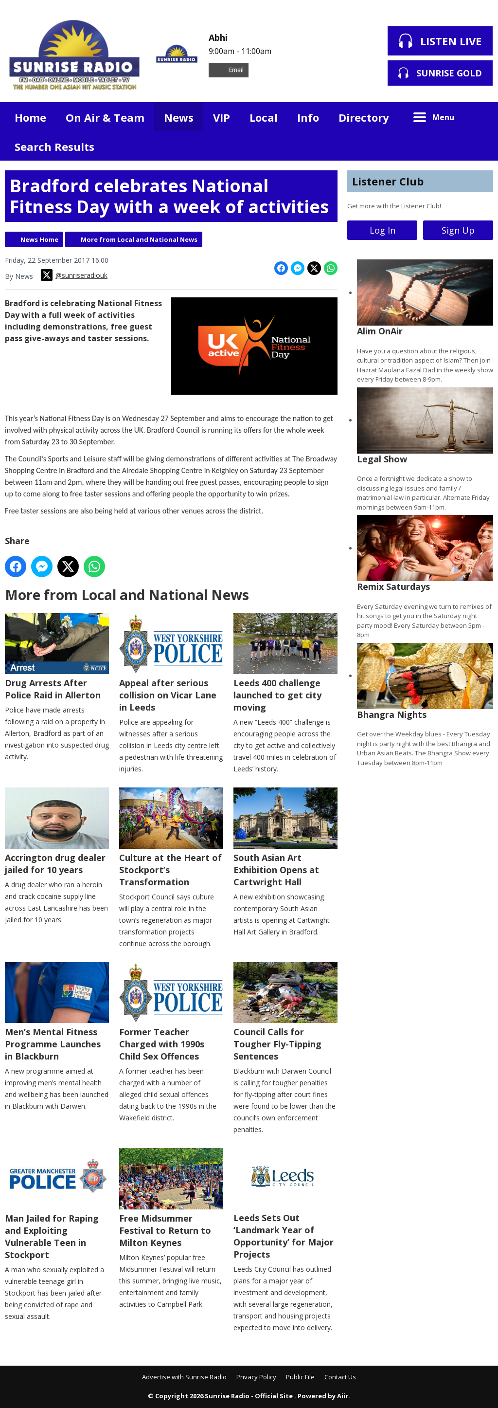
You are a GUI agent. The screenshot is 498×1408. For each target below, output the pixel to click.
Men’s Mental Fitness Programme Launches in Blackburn (57, 1012)
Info (308, 117)
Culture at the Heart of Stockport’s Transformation (171, 837)
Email (228, 70)
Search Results (54, 146)
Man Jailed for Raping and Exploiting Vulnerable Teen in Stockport (57, 1204)
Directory (363, 117)
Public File (300, 1376)
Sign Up (458, 230)
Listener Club (388, 181)
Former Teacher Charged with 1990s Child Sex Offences (171, 1012)
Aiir (342, 1395)
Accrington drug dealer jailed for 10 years (57, 831)
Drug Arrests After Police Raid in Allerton (57, 657)
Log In (382, 230)
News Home (39, 239)
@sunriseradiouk (74, 275)
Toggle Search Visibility (478, 116)
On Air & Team (105, 117)
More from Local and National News (139, 239)
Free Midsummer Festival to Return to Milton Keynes (171, 1198)
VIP (221, 117)
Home (30, 117)
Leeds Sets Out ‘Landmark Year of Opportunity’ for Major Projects (285, 1204)
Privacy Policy (256, 1376)
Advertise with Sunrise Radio (184, 1376)
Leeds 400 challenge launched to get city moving (285, 663)
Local (263, 117)
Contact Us (340, 1376)
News (179, 117)
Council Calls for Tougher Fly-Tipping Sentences (285, 1012)
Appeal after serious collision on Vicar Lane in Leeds (171, 663)
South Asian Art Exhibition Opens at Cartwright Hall (285, 837)
